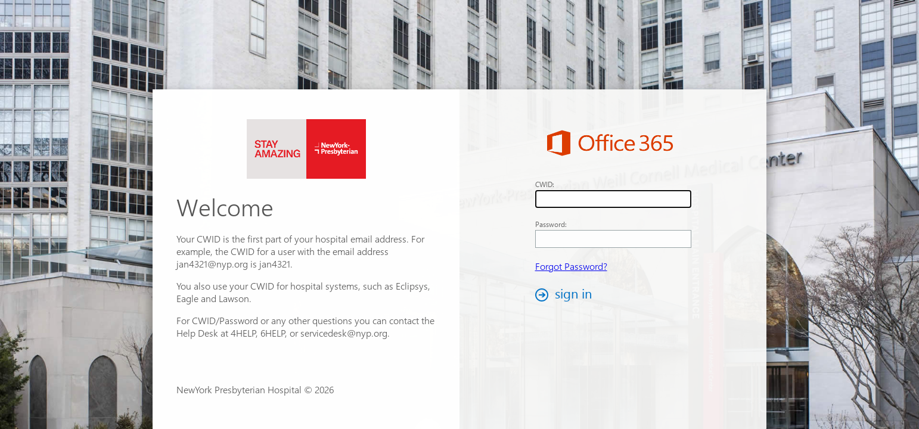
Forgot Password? (571, 266)
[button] (566, 294)
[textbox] (613, 199)
